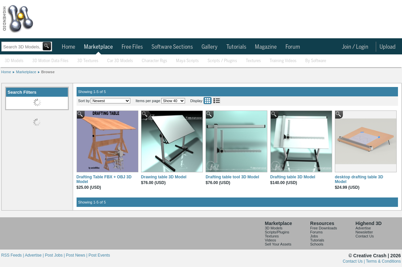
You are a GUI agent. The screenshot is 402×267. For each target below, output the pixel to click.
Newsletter (364, 232)
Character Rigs (154, 61)
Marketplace (98, 47)
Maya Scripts (187, 61)
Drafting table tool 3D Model (232, 177)
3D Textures (87, 61)
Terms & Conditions (383, 261)
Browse (48, 72)
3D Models (14, 61)
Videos (270, 240)
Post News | (77, 255)
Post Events (99, 255)
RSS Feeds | (13, 255)
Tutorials (236, 47)
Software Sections (172, 47)
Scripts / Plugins (222, 61)
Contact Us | (354, 261)
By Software (315, 61)
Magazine (266, 47)
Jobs (314, 236)
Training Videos (283, 61)
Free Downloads (323, 228)
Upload (387, 47)
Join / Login (355, 47)
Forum (292, 47)
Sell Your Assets (278, 244)
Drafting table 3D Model (292, 177)
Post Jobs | (55, 255)
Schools (316, 244)
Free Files (132, 47)
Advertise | (35, 255)
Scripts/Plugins (277, 232)
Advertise (363, 228)
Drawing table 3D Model (163, 177)
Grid (208, 100)
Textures (253, 61)
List (217, 100)
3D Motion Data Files (50, 61)
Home (68, 47)
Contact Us (365, 236)
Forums (316, 232)
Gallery (210, 47)
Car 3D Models (120, 61)
